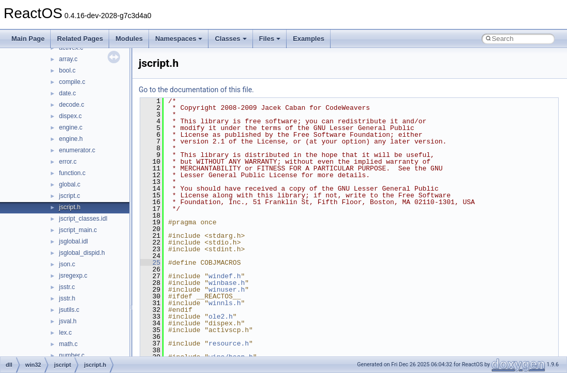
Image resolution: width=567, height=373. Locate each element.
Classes (230, 38)
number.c (71, 355)
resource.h (228, 343)
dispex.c (70, 116)
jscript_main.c (78, 230)
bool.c (67, 70)
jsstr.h (67, 298)
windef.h (224, 276)
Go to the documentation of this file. (196, 89)
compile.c (72, 81)
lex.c (65, 332)
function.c (72, 173)
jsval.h (68, 321)
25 (150, 262)
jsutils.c (69, 309)
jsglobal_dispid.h (82, 252)
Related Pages (80, 38)
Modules (129, 38)
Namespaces (179, 38)
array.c (68, 59)
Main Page (27, 38)
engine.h (71, 138)
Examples (308, 38)
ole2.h (220, 316)
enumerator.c (77, 150)
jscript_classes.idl (83, 218)
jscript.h (69, 207)
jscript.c (69, 195)
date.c (67, 93)
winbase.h (226, 283)
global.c (69, 184)
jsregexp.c (73, 275)
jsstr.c (67, 287)
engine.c (70, 127)
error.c (68, 161)
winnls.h (224, 303)
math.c (68, 344)
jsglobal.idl (73, 241)
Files (270, 38)
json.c (67, 264)
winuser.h (226, 289)
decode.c (71, 104)
